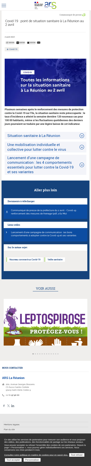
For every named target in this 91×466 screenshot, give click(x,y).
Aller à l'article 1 (33, 354)
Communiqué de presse (70, 14)
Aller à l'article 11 (56, 354)
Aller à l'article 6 (45, 354)
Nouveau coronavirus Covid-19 (24, 259)
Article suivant (88, 353)
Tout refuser (77, 455)
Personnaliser (32, 460)
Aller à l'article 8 (49, 354)
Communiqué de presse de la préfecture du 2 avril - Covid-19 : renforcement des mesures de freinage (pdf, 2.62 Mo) (44, 212)
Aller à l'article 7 (47, 354)
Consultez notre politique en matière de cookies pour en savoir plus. (36, 455)
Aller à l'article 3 (38, 354)
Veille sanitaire (55, 259)
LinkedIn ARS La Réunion (13, 405)
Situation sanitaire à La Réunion (33, 135)
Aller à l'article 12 (58, 354)
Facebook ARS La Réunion (4, 405)
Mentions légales (12, 424)
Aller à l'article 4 (40, 354)
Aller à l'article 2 (35, 354)
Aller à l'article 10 (54, 354)
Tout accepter (13, 460)
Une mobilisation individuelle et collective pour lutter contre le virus (36, 147)
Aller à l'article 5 (42, 354)
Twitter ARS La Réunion (8, 405)
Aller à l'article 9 (51, 354)
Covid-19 (13, 49)
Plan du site (9, 429)
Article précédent (2, 353)
